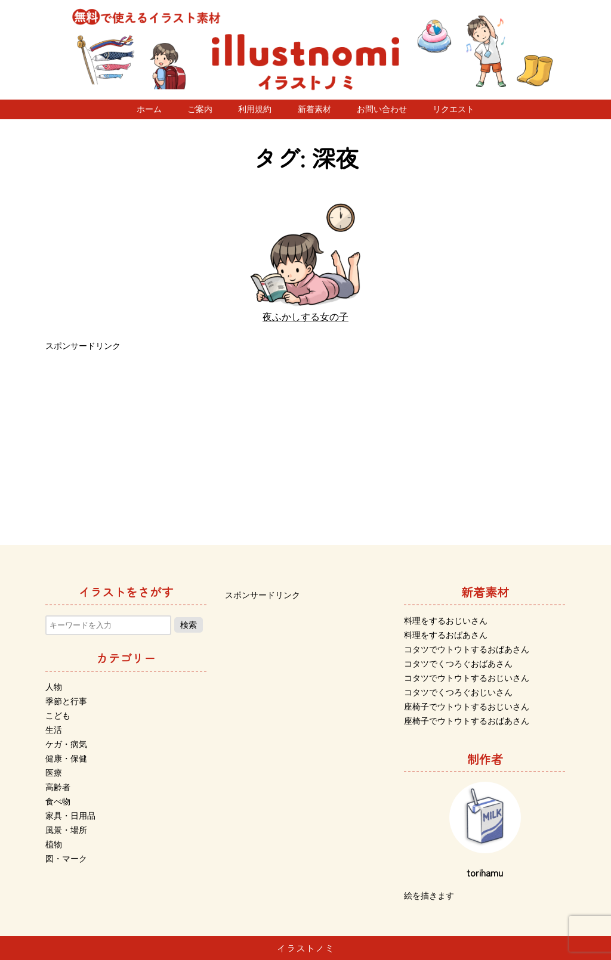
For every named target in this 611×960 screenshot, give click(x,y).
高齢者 (57, 787)
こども (57, 715)
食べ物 (57, 801)
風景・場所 (66, 830)
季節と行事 (66, 701)
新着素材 (314, 109)
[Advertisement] (305, 437)
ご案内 (199, 109)
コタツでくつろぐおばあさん (458, 663)
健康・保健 (66, 758)
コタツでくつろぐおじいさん (458, 692)
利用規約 (254, 109)
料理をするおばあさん (445, 635)
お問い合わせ (382, 109)
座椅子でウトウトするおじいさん (466, 706)
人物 (53, 687)
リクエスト (453, 109)
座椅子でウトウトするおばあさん (466, 721)
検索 (188, 625)
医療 (53, 773)
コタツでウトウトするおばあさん (466, 649)
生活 (53, 730)
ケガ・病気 (66, 744)
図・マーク (66, 858)
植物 (53, 844)
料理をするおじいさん (445, 620)
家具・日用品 (70, 815)
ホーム (149, 109)
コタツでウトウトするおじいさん (466, 678)
